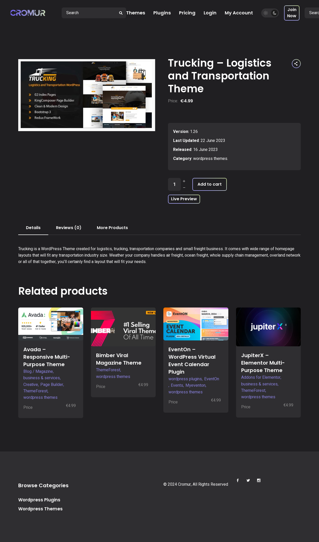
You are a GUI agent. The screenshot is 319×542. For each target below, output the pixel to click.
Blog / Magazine (38, 371)
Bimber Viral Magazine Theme (119, 359)
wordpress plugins (185, 379)
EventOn (211, 379)
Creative (30, 385)
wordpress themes (210, 159)
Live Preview (184, 199)
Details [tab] (33, 228)
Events (177, 385)
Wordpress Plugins (39, 500)
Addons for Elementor (260, 377)
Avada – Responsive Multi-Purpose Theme (46, 357)
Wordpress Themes (40, 509)
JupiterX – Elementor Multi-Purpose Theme (263, 363)
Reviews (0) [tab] (68, 228)
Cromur (184, 484)
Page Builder (51, 385)
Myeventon (195, 385)
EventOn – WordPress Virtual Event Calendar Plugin (191, 360)
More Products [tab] (112, 228)
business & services (41, 378)
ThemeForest (35, 391)
